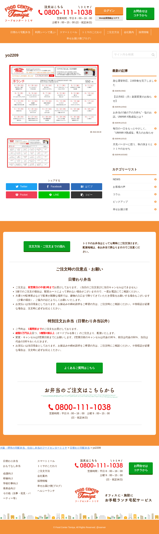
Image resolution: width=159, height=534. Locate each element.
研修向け (8, 478)
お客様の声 (119, 186)
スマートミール (46, 461)
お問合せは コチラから (140, 13)
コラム (116, 194)
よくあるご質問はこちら (79, 367)
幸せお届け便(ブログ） (50, 486)
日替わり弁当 (10, 461)
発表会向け (9, 488)
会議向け (8, 473)
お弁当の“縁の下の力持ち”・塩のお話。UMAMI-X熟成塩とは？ (132, 114)
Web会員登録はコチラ (109, 18)
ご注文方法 (43, 471)
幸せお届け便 (120, 209)
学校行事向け (10, 483)
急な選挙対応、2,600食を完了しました (133, 82)
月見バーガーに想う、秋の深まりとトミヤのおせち (133, 146)
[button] (153, 55)
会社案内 (42, 476)
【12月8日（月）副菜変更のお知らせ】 (132, 98)
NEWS (116, 179)
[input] (134, 54)
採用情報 (42, 481)
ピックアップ (120, 201)
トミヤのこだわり (47, 466)
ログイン (109, 10)
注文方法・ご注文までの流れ (47, 246)
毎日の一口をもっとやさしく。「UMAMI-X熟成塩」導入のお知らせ (133, 130)
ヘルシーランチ (46, 490)
